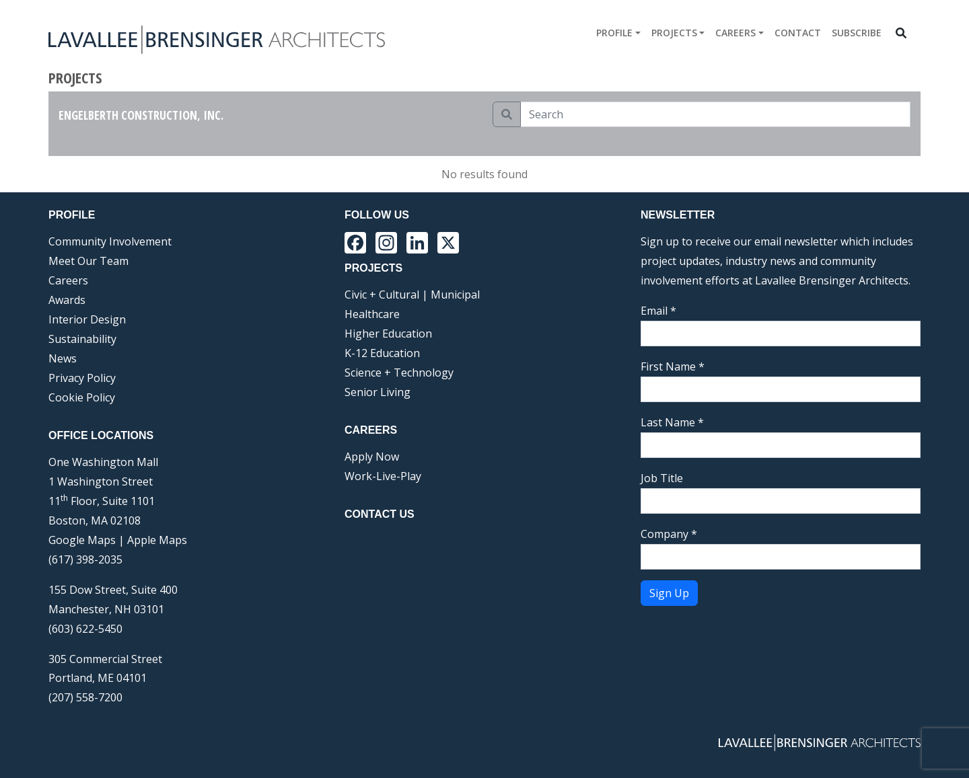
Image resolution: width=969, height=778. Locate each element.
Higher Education (388, 333)
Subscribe (857, 32)
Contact (798, 32)
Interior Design (87, 319)
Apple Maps (157, 540)
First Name (673, 366)
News (62, 358)
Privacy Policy (82, 378)
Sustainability (82, 339)
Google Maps (82, 540)
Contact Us (380, 514)
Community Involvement (110, 241)
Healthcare (372, 314)
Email (658, 310)
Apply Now (372, 456)
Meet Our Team (88, 261)
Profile (614, 32)
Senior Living (377, 392)
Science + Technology (399, 372)
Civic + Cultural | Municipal (412, 294)
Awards (66, 300)
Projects (674, 32)
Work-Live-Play (383, 476)
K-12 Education (382, 353)
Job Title (662, 478)
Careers (735, 32)
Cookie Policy (81, 397)
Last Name (672, 422)
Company (669, 534)
